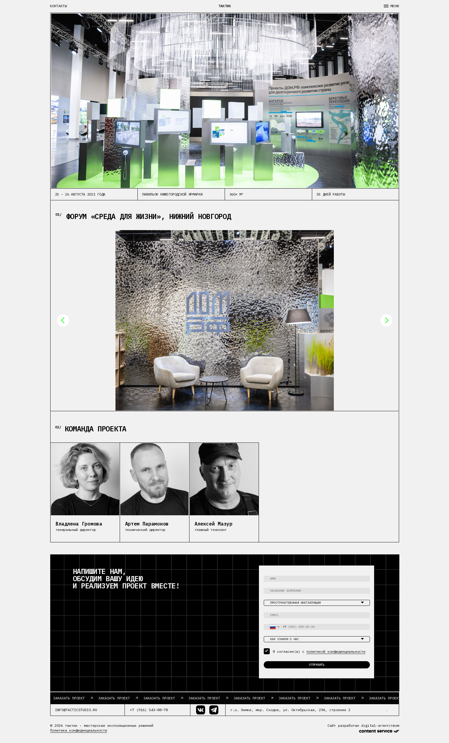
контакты (58, 6)
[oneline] (317, 591)
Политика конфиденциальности (78, 730)
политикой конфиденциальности (335, 651)
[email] (317, 615)
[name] (317, 579)
